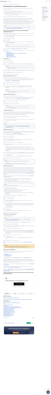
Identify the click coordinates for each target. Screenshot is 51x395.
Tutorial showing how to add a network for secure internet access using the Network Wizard (45, 17)
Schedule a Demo (22, 332)
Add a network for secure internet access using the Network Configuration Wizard (45, 11)
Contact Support (15, 332)
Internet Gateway (27, 257)
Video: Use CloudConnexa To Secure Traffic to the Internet (11, 302)
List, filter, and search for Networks (7, 310)
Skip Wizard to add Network (44, 14)
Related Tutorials (44, 19)
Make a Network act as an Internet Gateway (9, 311)
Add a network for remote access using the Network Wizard (11, 306)
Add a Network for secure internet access (45, 9)
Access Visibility (7, 193)
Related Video (44, 20)
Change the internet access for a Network (8, 309)
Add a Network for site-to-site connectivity (9, 308)
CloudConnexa (5, 4)
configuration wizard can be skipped (16, 48)
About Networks (5, 305)
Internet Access (16, 257)
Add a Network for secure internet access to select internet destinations (12, 307)
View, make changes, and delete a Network (9, 312)
